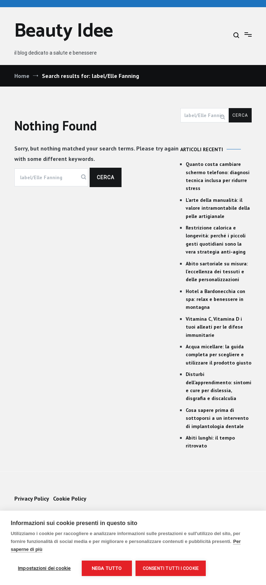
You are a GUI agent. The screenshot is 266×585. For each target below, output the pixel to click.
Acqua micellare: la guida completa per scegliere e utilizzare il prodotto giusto (218, 354)
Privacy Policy (31, 498)
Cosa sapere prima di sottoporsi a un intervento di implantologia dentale (217, 418)
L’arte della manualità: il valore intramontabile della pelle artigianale (218, 208)
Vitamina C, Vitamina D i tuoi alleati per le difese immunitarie (214, 327)
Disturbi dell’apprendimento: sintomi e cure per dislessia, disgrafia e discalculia (218, 386)
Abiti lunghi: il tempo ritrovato (210, 442)
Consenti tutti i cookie (171, 568)
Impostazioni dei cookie (44, 568)
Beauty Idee (63, 31)
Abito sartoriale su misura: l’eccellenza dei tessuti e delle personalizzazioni (217, 271)
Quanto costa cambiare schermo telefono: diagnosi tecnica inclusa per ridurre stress (218, 176)
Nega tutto (107, 568)
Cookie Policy (69, 498)
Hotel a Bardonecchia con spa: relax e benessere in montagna (215, 299)
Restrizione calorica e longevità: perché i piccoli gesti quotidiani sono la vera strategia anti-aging (216, 239)
